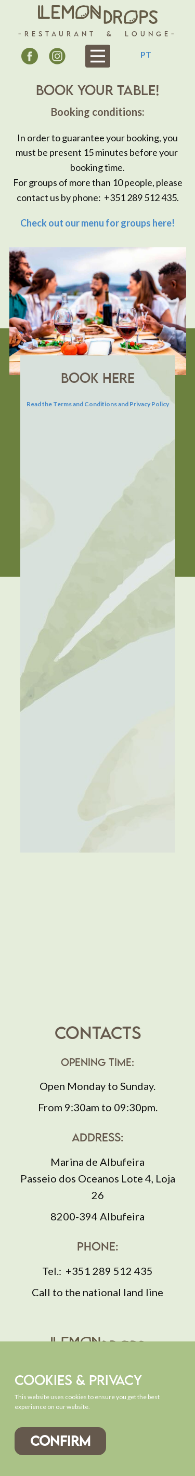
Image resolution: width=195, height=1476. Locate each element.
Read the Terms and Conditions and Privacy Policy (98, 404)
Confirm (60, 1440)
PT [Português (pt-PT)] (145, 54)
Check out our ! (97, 223)
